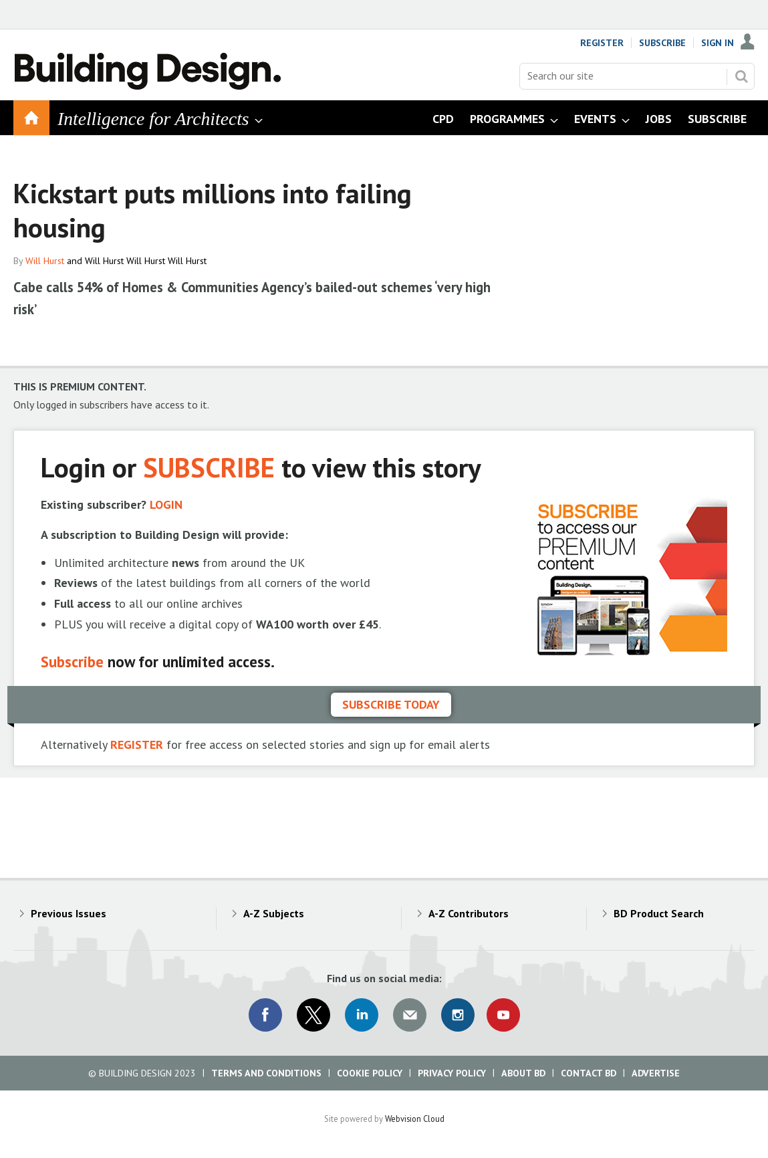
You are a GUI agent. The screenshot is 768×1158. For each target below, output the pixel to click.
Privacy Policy (452, 1073)
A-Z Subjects (273, 913)
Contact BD (588, 1073)
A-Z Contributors (468, 913)
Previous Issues (68, 913)
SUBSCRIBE (209, 467)
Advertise (656, 1073)
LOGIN (166, 504)
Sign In (717, 42)
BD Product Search (659, 913)
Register (602, 42)
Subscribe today (391, 704)
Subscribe (662, 42)
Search (741, 76)
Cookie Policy (369, 1073)
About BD (523, 1073)
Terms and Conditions (266, 1073)
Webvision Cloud (414, 1118)
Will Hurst (44, 261)
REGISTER (136, 744)
